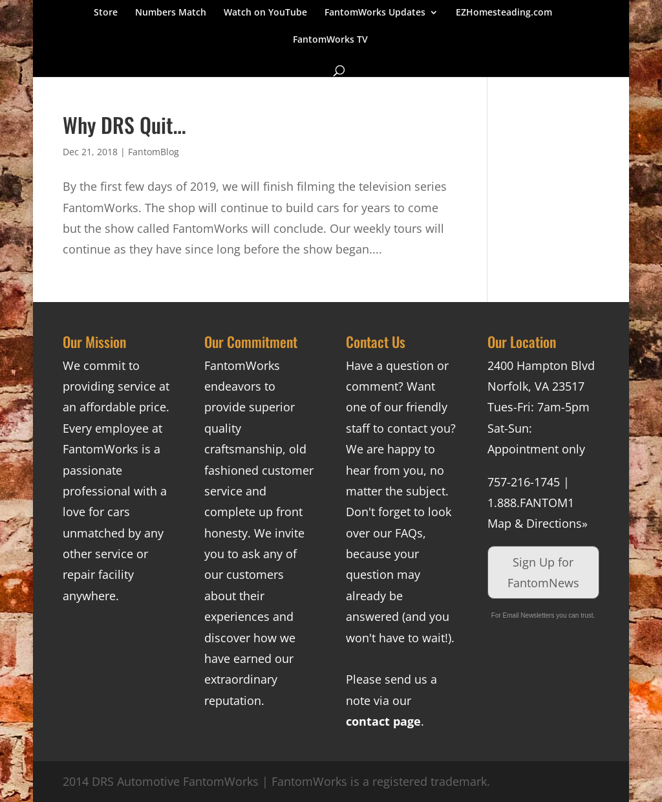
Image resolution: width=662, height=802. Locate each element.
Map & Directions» (537, 523)
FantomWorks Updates (375, 13)
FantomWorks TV (330, 40)
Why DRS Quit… (124, 124)
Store (106, 13)
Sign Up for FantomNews (543, 572)
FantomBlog (153, 152)
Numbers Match (170, 13)
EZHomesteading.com (504, 13)
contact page (383, 721)
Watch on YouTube (265, 13)
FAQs (409, 533)
